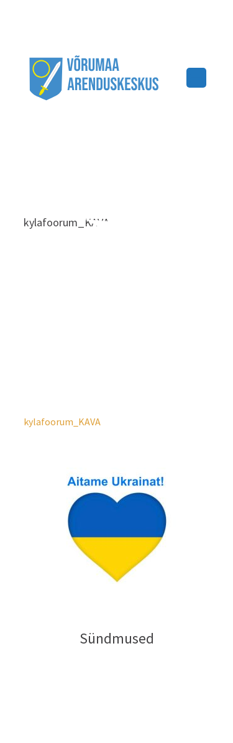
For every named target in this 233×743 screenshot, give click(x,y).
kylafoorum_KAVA (62, 421)
